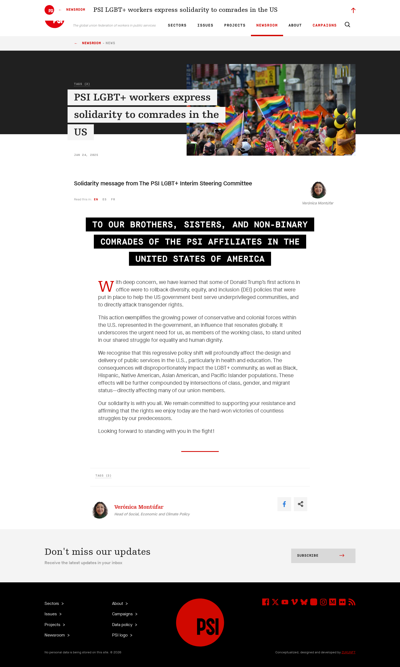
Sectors (177, 25)
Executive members (293, 10)
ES (192, 10)
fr (113, 199)
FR (183, 10)
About (295, 25)
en (96, 199)
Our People (253, 10)
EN (174, 10)
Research (214, 10)
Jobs (269, 10)
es (104, 199)
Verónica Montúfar (317, 203)
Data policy (123, 624)
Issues (205, 25)
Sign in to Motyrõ (325, 10)
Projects (235, 25)
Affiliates (233, 10)
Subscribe (320, 556)
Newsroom (267, 25)
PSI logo (120, 635)
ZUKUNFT (348, 652)
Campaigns (325, 25)
